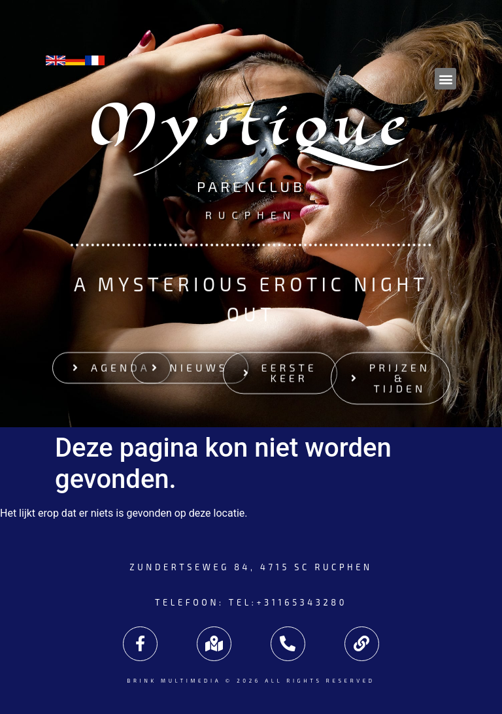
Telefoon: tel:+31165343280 (251, 602)
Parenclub (251, 189)
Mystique (251, 133)
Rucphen (251, 213)
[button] (445, 78)
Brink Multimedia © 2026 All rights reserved (251, 680)
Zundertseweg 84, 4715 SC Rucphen (250, 567)
